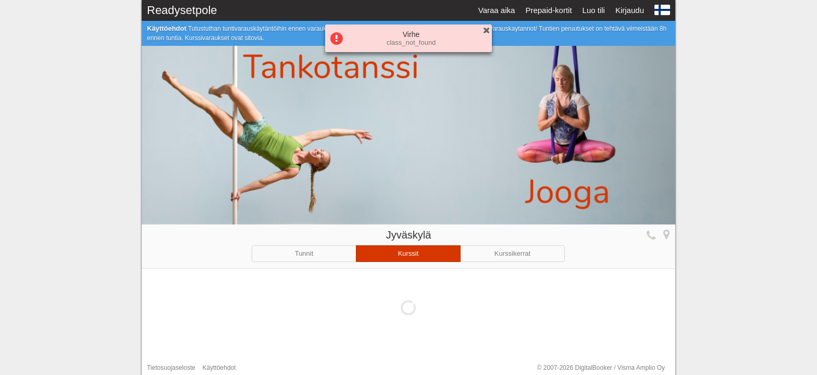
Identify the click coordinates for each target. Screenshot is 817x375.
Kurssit (408, 253)
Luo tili (594, 10)
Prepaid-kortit (548, 10)
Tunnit (304, 253)
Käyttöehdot (219, 367)
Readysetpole (182, 10)
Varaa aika (496, 10)
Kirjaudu (629, 10)
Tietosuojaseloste (171, 367)
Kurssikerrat (512, 253)
